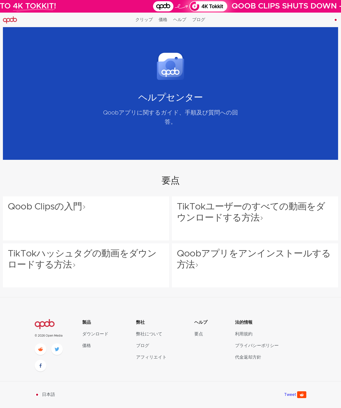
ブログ (198, 20)
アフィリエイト (151, 357)
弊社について (149, 334)
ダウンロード (95, 334)
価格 (163, 20)
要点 (198, 334)
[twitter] (57, 349)
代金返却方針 (248, 357)
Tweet (290, 395)
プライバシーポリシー (257, 346)
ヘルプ (179, 20)
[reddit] (40, 349)
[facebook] (40, 365)
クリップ (144, 20)
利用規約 (243, 334)
